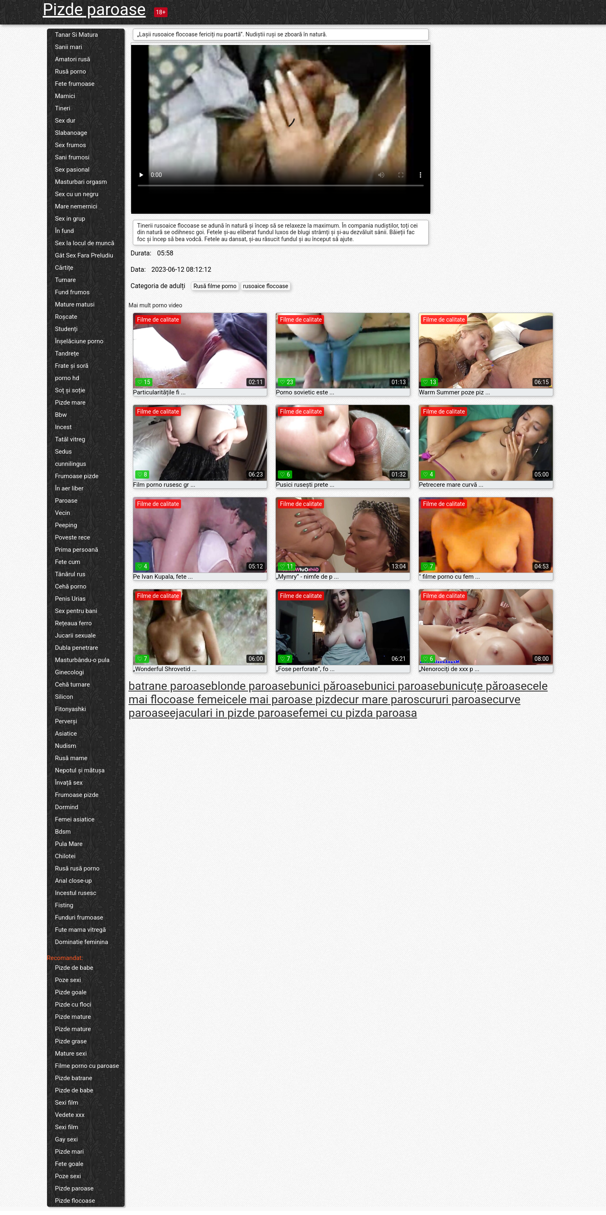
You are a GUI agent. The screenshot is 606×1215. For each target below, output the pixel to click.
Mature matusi (75, 304)
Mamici (65, 96)
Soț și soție (70, 390)
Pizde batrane (73, 1078)
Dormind (66, 807)
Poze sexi (68, 980)
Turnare (65, 280)
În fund (64, 231)
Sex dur (65, 120)
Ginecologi (69, 672)
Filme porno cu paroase (87, 1066)
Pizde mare (70, 402)
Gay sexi (66, 1139)
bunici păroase (327, 686)
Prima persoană (76, 549)
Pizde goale (71, 992)
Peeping (66, 525)
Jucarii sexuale (75, 635)
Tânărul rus (70, 574)
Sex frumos (70, 145)
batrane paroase (170, 686)
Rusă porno (70, 71)
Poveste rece (72, 537)
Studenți (66, 329)
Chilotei (65, 856)
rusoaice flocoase (265, 286)
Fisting (64, 905)
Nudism (65, 746)
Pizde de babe (74, 967)
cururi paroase (456, 699)
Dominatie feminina (81, 942)
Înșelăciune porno (79, 341)
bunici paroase (401, 686)
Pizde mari (69, 1151)
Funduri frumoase (79, 917)
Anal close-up (73, 880)
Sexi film (66, 1102)
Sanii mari (68, 47)
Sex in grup (70, 218)
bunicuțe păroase (483, 686)
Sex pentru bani (76, 611)
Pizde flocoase (75, 1200)
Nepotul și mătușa (80, 770)
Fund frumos (72, 292)
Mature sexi (71, 1053)
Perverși (66, 721)
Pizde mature (73, 1016)
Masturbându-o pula (82, 660)
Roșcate (66, 316)
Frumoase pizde (77, 476)
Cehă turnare (72, 684)
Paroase (66, 500)
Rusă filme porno (214, 286)
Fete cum (68, 562)
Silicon (64, 696)
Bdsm (63, 831)
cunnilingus (70, 464)
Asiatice (66, 733)
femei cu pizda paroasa (358, 713)
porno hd (67, 378)
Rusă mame (71, 758)
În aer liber (69, 488)
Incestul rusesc (75, 893)
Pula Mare (69, 844)
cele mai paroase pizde (284, 699)
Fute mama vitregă (80, 929)
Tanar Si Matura (76, 34)
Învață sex (69, 782)
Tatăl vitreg (70, 439)
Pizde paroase (94, 9)
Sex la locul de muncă (84, 243)
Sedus (63, 451)
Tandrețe (67, 353)
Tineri (63, 108)
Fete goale (69, 1164)
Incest (63, 427)
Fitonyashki (70, 709)
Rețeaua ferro (73, 623)
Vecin (62, 513)
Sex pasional (72, 169)
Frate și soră (72, 365)
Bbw (61, 414)
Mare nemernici (76, 206)
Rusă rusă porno (77, 868)
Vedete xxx (70, 1115)
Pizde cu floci (73, 1004)
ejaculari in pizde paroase (234, 713)
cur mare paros (381, 699)
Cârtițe (64, 267)
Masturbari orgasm (81, 182)
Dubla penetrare (76, 647)
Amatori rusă (72, 59)
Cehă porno (71, 586)
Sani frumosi (72, 157)
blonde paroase (250, 686)
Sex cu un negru (76, 194)
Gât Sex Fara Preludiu (84, 255)
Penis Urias (70, 598)
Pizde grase (71, 1041)
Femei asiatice (75, 819)
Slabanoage (71, 132)
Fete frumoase (75, 83)
